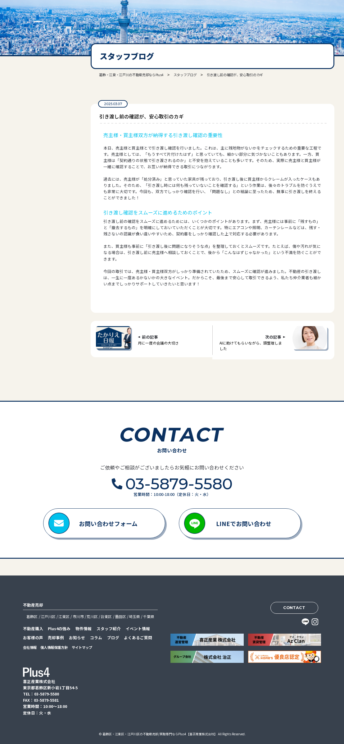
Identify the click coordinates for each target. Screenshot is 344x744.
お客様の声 (33, 637)
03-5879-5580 (38, 132)
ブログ (113, 637)
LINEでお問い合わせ (243, 523)
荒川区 (92, 616)
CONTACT (294, 607)
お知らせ (77, 637)
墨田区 (120, 616)
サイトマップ (82, 647)
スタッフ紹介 (109, 628)
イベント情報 (138, 628)
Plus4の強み (59, 628)
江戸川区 (48, 616)
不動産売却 (33, 605)
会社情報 (30, 647)
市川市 (78, 616)
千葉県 (148, 616)
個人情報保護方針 (54, 647)
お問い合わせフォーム (108, 523)
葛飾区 (32, 616)
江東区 (64, 616)
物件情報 (83, 628)
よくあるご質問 (138, 637)
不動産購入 (33, 628)
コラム (96, 637)
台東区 (106, 616)
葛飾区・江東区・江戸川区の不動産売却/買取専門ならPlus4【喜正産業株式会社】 (159, 734)
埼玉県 (134, 616)
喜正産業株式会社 (35, 19)
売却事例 (56, 637)
